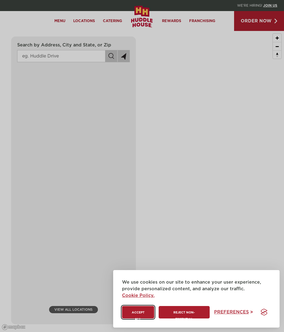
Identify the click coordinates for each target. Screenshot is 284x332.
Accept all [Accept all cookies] (138, 314)
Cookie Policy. (138, 295)
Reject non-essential (184, 314)
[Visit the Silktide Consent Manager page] (264, 312)
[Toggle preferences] (233, 312)
